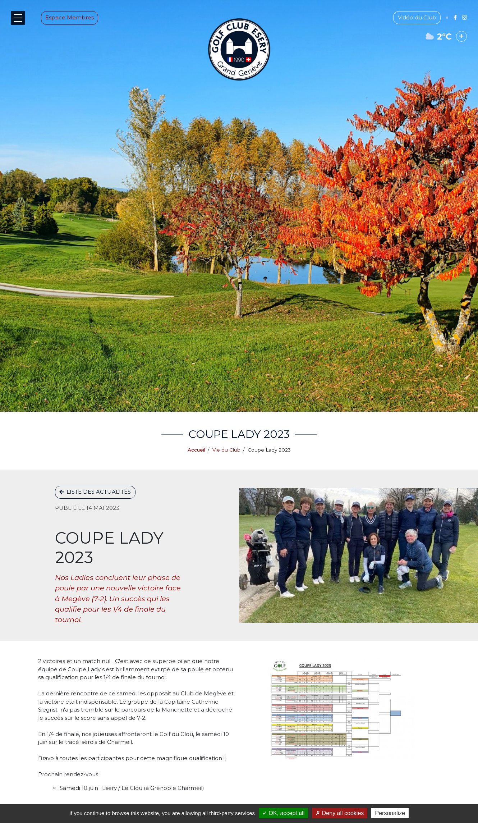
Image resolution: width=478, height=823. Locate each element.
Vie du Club (226, 450)
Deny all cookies (340, 813)
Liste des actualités (95, 491)
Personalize (390, 813)
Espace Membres (76, 24)
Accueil (196, 450)
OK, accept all (283, 813)
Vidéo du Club (410, 24)
